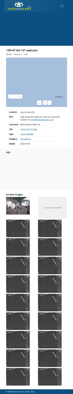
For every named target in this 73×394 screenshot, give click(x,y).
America (17, 54)
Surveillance (25, 139)
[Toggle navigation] (62, 6)
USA (26, 54)
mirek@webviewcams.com (42, 119)
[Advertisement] (36, 29)
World (9, 54)
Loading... (59, 96)
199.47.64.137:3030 (28, 129)
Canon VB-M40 (26, 134)
